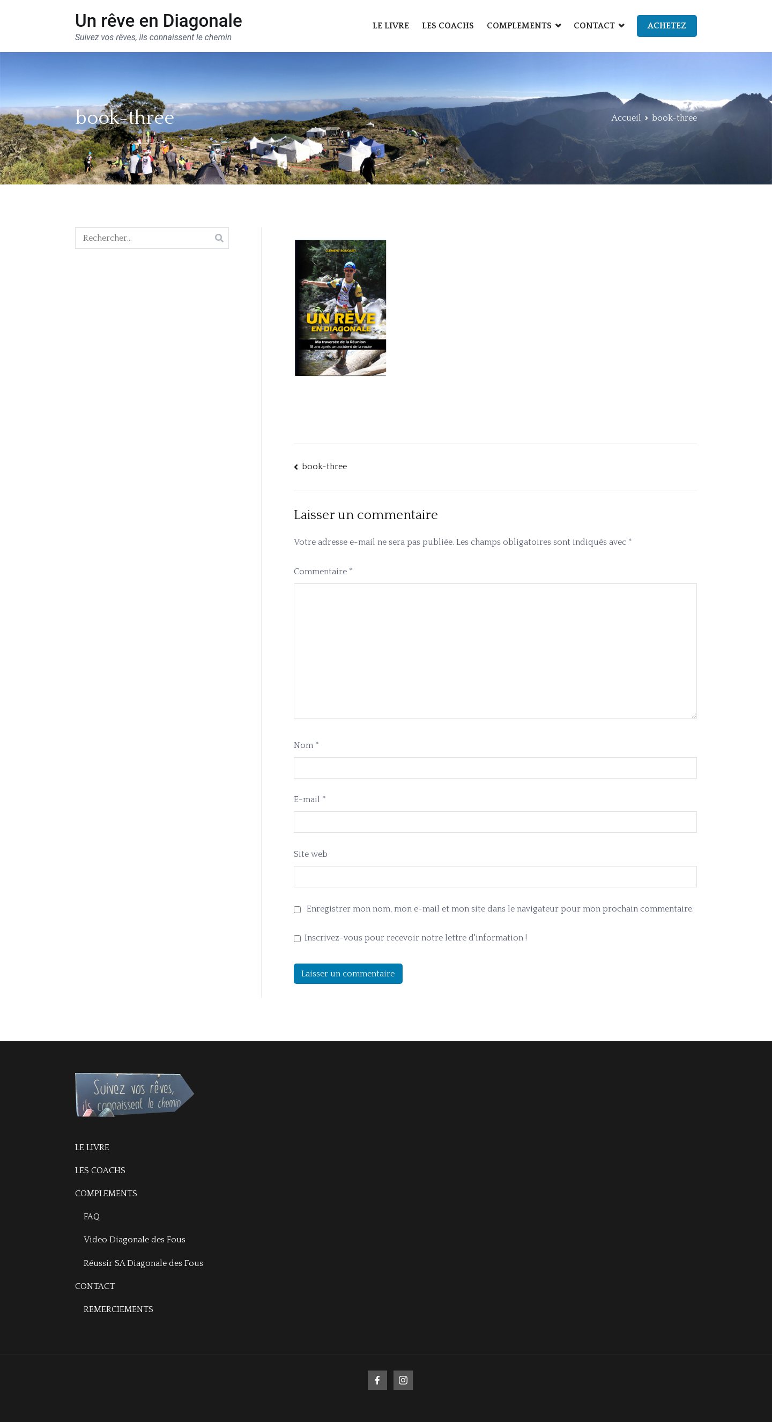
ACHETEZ (667, 26)
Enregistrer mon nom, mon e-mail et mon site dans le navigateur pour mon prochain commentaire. (500, 909)
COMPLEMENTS (519, 26)
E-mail (310, 799)
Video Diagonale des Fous (134, 1240)
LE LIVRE (391, 26)
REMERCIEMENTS (118, 1309)
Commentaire (323, 571)
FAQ (92, 1216)
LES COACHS (448, 26)
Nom (306, 745)
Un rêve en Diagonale (158, 20)
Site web (311, 854)
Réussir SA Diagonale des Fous (143, 1263)
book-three (324, 466)
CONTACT (594, 26)
